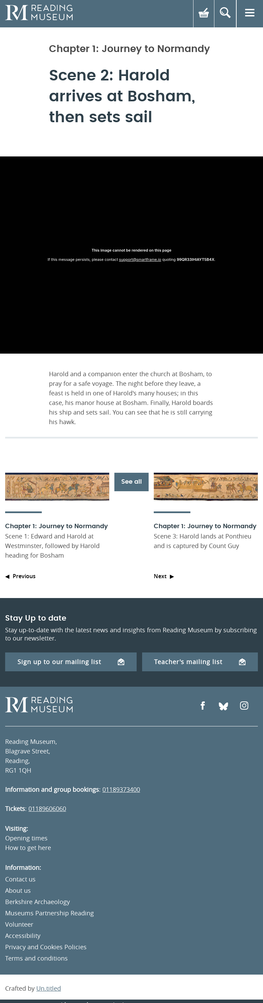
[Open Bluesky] (223, 706)
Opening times (26, 838)
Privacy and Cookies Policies (46, 947)
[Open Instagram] (244, 706)
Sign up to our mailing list (70, 662)
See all (131, 482)
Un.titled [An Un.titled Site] (48, 988)
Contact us (20, 879)
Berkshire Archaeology (37, 902)
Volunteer (19, 924)
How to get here (28, 847)
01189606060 (47, 808)
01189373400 (121, 789)
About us (18, 890)
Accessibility (22, 935)
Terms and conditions (36, 958)
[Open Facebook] (202, 706)
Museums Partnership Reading (49, 913)
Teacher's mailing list (200, 662)
